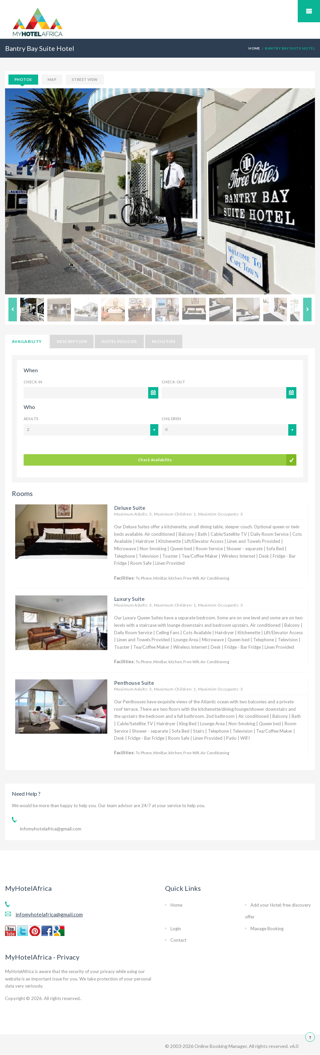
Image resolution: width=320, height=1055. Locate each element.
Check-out (173, 382)
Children (171, 418)
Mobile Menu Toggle (309, 11)
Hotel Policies (119, 341)
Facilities (164, 341)
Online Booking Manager (220, 1046)
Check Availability (155, 460)
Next (307, 309)
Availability (27, 341)
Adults (31, 418)
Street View (85, 79)
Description (72, 341)
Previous (12, 309)
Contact (178, 940)
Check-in (33, 382)
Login (175, 928)
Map (52, 79)
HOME (254, 48)
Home (176, 905)
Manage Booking (267, 928)
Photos (23, 79)
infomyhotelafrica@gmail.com (50, 828)
